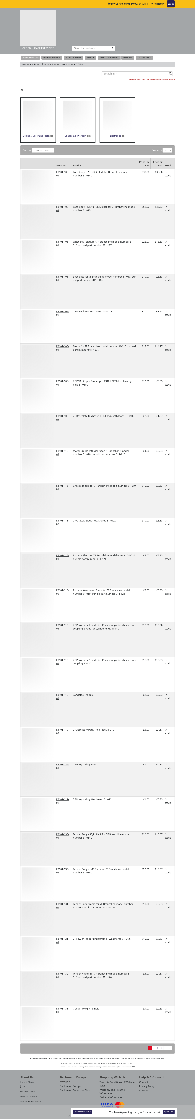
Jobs (22, 1086)
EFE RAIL (90, 57)
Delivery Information (111, 1097)
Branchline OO (30, 57)
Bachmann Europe (70, 1086)
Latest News (27, 1082)
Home (26, 64)
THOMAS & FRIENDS (109, 57)
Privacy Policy (147, 1086)
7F (80, 64)
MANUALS (127, 57)
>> (169, 1048)
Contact (143, 1082)
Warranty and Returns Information (112, 1091)
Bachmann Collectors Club (75, 1090)
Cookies (143, 1090)
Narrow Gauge (73, 57)
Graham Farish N (51, 57)
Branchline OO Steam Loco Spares (54, 64)
